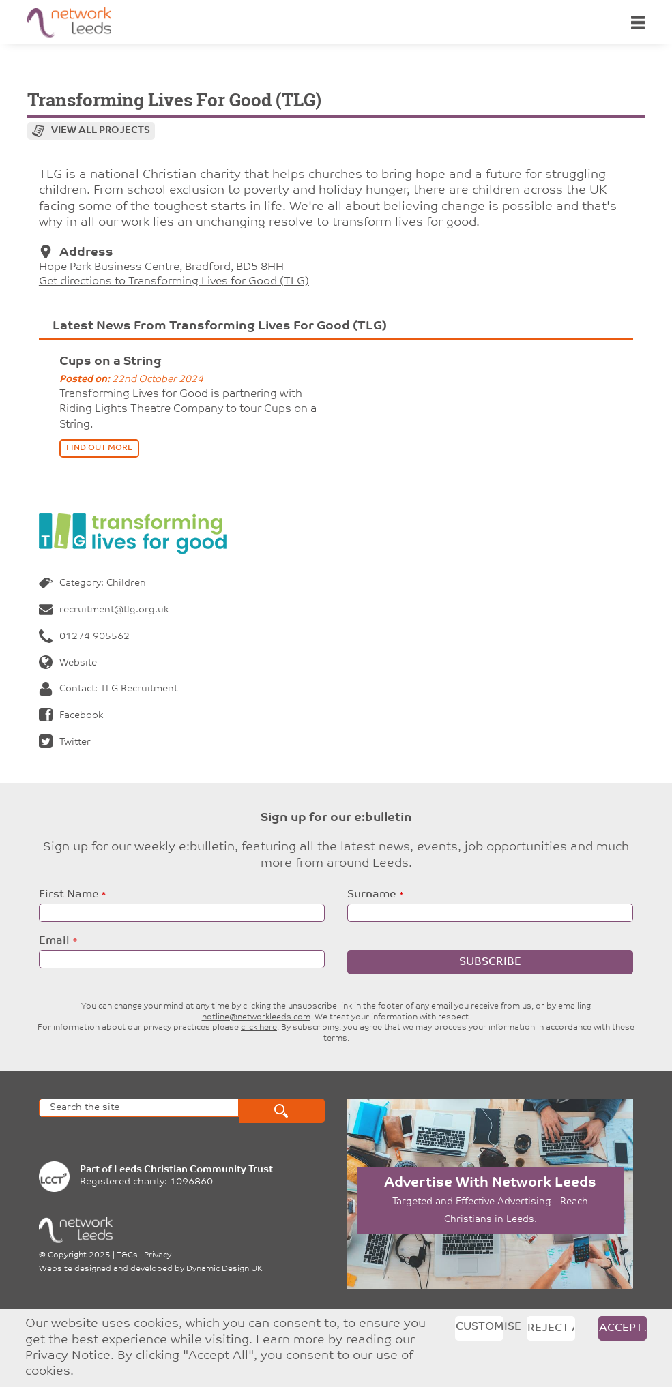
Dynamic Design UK (224, 1269)
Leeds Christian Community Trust (193, 1170)
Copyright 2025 (79, 1255)
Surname (371, 894)
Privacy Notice (68, 1355)
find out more (99, 448)
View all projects (100, 130)
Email (54, 941)
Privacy (157, 1255)
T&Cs (127, 1255)
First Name (68, 894)
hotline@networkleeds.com (256, 1017)
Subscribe (490, 962)
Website (68, 663)
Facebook (71, 716)
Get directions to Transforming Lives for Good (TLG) (174, 281)
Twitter (65, 742)
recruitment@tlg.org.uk (104, 610)
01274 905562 (84, 636)
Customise (479, 1327)
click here (259, 1028)
